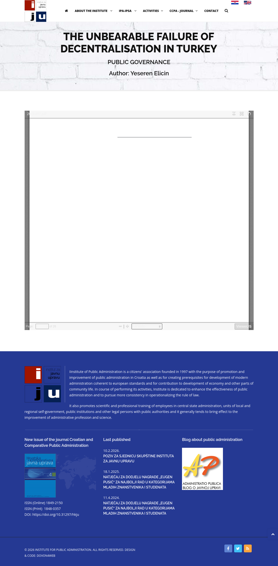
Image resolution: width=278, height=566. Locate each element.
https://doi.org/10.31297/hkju (55, 514)
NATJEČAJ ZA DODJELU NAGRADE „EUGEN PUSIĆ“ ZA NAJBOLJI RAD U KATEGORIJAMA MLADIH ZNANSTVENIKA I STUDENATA (138, 482)
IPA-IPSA (128, 11)
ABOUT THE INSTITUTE (94, 11)
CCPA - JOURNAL (184, 11)
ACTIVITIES (153, 11)
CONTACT (211, 11)
